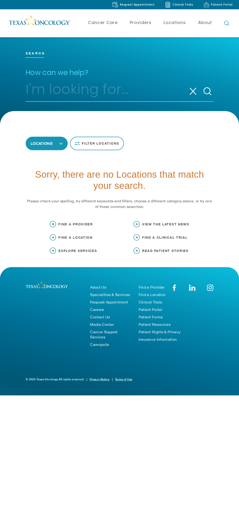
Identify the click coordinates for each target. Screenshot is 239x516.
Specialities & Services (110, 299)
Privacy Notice (99, 384)
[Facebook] (174, 292)
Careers (97, 314)
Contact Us (100, 321)
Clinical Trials (150, 307)
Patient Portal (150, 314)
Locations (175, 22)
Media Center (102, 329)
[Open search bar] (226, 23)
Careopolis (99, 349)
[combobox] (102, 91)
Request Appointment (109, 307)
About (205, 22)
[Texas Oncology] (39, 23)
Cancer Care (103, 22)
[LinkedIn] (192, 292)
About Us (98, 292)
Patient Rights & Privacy (160, 336)
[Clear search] (193, 91)
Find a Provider (152, 292)
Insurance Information (158, 344)
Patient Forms (151, 321)
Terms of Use (124, 384)
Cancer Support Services (103, 339)
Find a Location (152, 299)
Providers (140, 22)
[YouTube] (210, 292)
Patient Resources (155, 329)
